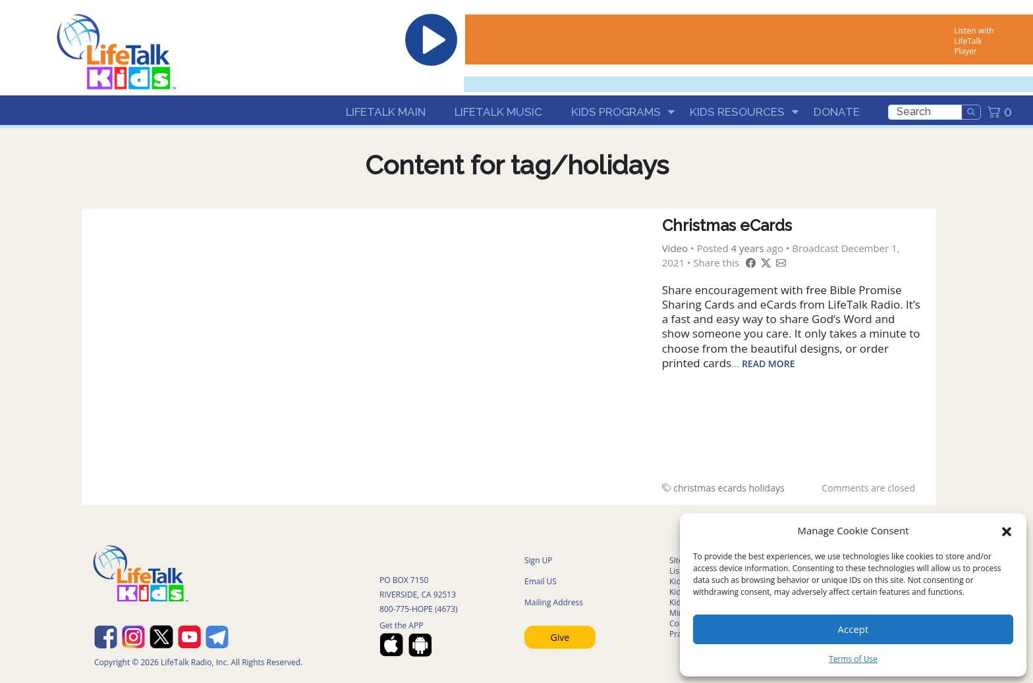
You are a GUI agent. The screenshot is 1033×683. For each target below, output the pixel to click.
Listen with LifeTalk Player (973, 41)
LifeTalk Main (386, 111)
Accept (853, 629)
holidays (767, 488)
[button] (1006, 530)
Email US (540, 581)
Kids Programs (616, 111)
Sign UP (538, 560)
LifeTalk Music (498, 111)
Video (675, 248)
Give (560, 637)
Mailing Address (553, 602)
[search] (925, 112)
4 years (747, 248)
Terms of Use (853, 659)
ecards (732, 488)
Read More (768, 363)
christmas (694, 488)
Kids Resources (737, 111)
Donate (837, 111)
